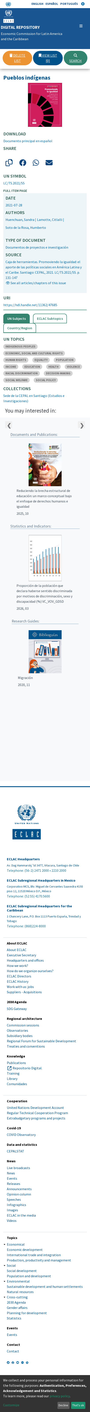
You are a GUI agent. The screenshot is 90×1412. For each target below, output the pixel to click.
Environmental (18, 1281)
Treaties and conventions (26, 1046)
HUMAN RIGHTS (16, 360)
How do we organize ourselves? (30, 971)
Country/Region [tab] (19, 328)
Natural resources (20, 1292)
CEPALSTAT (15, 1151)
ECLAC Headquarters (23, 859)
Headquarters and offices (25, 960)
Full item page (15, 190)
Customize (11, 1405)
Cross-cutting (17, 1297)
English (37, 4)
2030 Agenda (16, 1302)
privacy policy (60, 1396)
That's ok (78, 1405)
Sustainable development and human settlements (45, 1286)
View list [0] (48, 58)
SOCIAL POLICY (46, 380)
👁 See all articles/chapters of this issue (36, 283)
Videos (12, 1220)
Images (12, 1210)
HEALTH (53, 367)
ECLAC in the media (21, 1215)
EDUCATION (32, 367)
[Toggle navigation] (80, 25)
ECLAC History (17, 981)
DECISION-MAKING (58, 373)
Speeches (14, 1199)
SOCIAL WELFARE (17, 380)
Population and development (29, 1276)
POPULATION (64, 360)
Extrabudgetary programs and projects (36, 1118)
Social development (22, 1270)
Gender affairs (17, 1307)
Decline (63, 1405)
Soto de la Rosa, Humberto (26, 227)
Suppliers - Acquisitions (24, 992)
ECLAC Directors (19, 976)
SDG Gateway (17, 1008)
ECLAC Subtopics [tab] (50, 318)
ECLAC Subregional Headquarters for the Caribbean (39, 908)
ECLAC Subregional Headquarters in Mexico (41, 880)
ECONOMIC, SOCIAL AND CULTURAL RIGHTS (34, 353)
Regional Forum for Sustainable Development (41, 1041)
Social (11, 1265)
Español (52, 4)
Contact (13, 1351)
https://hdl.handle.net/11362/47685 (30, 305)
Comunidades (17, 1084)
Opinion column (19, 1194)
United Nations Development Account (35, 1107)
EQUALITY (41, 360)
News (11, 1173)
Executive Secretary (21, 955)
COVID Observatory (21, 1134)
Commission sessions (23, 1025)
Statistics (14, 1318)
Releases (13, 1183)
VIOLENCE (73, 367)
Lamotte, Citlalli (49, 219)
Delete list (17, 58)
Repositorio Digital (27, 1068)
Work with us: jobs (20, 986)
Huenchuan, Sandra (20, 219)
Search (75, 58)
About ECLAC (16, 950)
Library (12, 1078)
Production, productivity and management (39, 1260)
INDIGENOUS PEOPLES (20, 346)
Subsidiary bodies (20, 1036)
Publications (16, 1063)
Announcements (19, 1189)
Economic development (25, 1249)
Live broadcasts (18, 1168)
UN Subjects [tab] (16, 318)
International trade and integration (34, 1255)
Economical (16, 1244)
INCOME (11, 367)
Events (12, 1178)
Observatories (17, 1030)
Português (69, 4)
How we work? (17, 965)
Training (13, 1073)
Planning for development (27, 1313)
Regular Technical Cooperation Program (37, 1113)
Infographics (16, 1205)
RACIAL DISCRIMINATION (22, 373)
